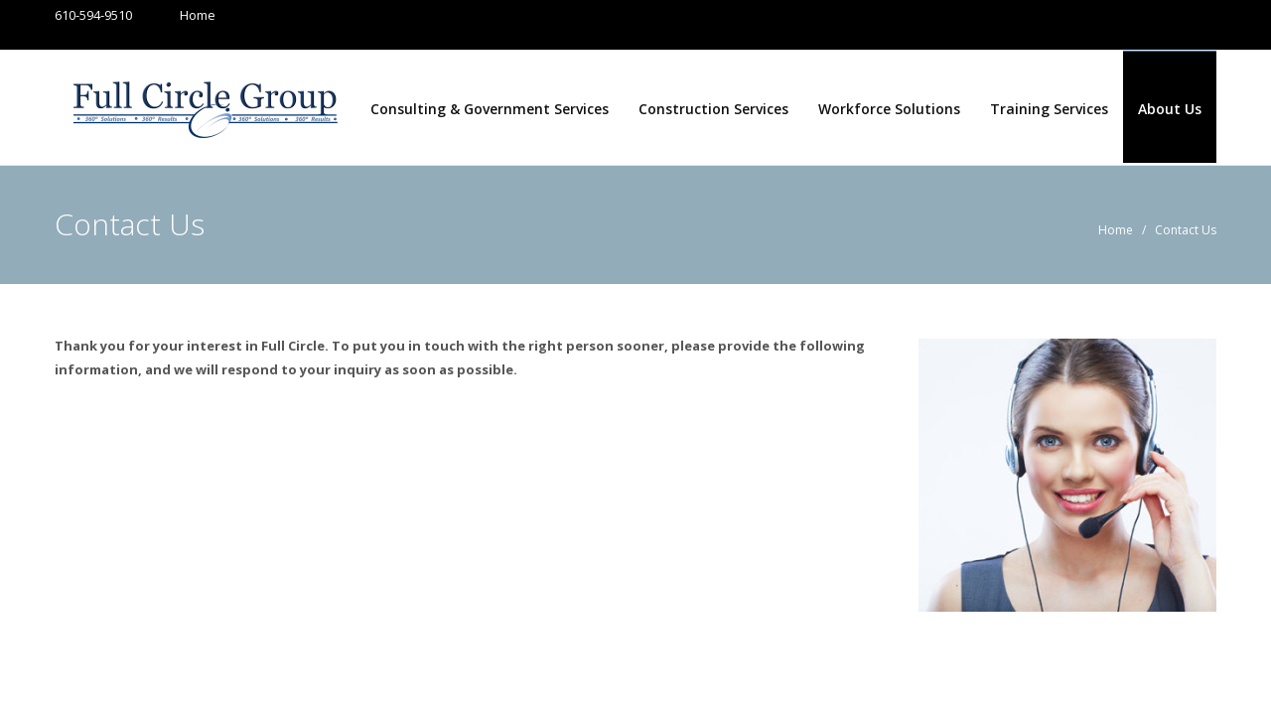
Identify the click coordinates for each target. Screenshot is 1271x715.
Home (178, 15)
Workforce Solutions (889, 108)
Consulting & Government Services (489, 108)
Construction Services (713, 108)
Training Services (1049, 108)
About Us (1169, 108)
